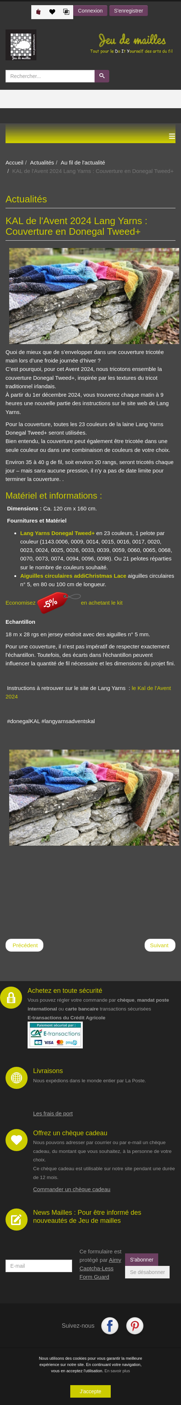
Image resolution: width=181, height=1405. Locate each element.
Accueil (14, 162)
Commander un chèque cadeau (71, 1189)
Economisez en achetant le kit (64, 602)
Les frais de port (53, 1113)
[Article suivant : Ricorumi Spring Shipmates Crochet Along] (160, 945)
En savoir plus (117, 1371)
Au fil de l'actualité (83, 162)
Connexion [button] (90, 11)
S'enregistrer (128, 11)
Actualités (42, 162)
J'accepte (91, 1392)
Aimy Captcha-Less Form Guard (100, 1268)
